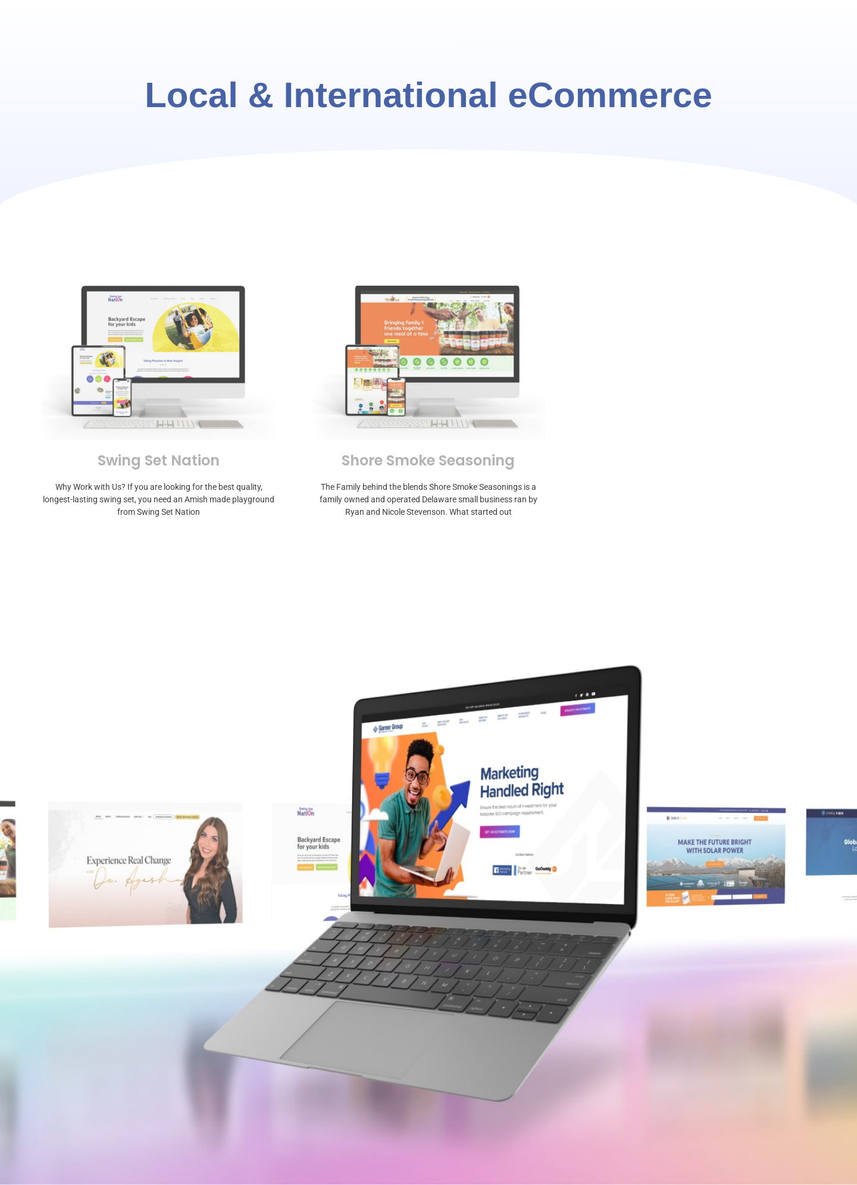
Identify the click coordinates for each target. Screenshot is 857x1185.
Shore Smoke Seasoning (428, 460)
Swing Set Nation (159, 460)
